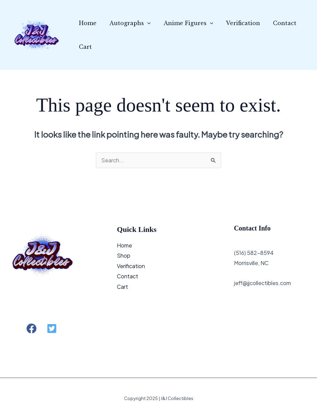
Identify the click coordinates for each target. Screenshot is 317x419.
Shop (123, 255)
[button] (31, 328)
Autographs (127, 23)
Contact (275, 23)
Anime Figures (183, 23)
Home (87, 23)
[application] (144, 23)
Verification (236, 23)
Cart (84, 46)
